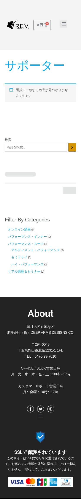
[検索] (72, 147)
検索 (8, 140)
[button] (63, 24)
